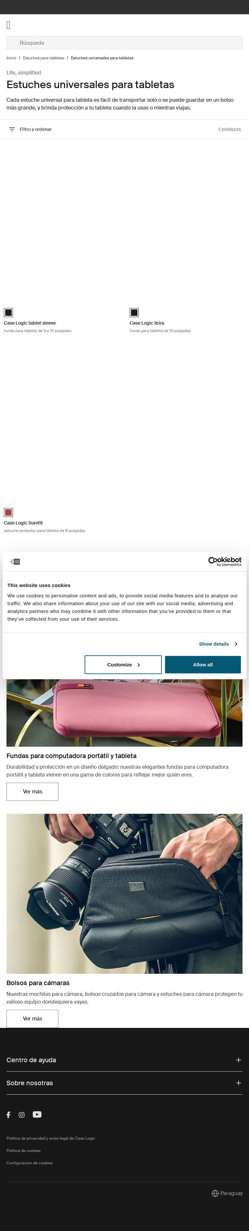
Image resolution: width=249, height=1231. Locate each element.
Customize (123, 664)
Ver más (32, 791)
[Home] (45, 25)
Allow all (203, 664)
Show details (214, 644)
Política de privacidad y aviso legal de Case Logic (50, 1138)
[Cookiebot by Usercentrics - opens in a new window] (213, 562)
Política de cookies (23, 1150)
